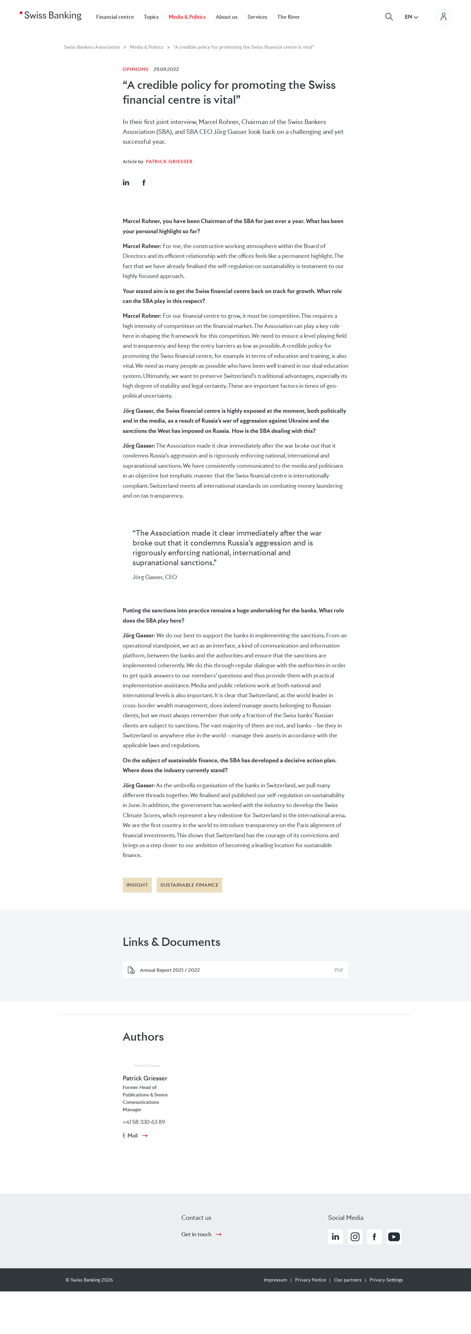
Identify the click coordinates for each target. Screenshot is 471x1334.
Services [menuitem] (257, 17)
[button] (126, 182)
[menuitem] (293, 16)
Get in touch (196, 1234)
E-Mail (130, 1135)
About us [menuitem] (227, 17)
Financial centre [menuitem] (115, 17)
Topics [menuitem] (151, 17)
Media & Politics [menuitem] (187, 17)
